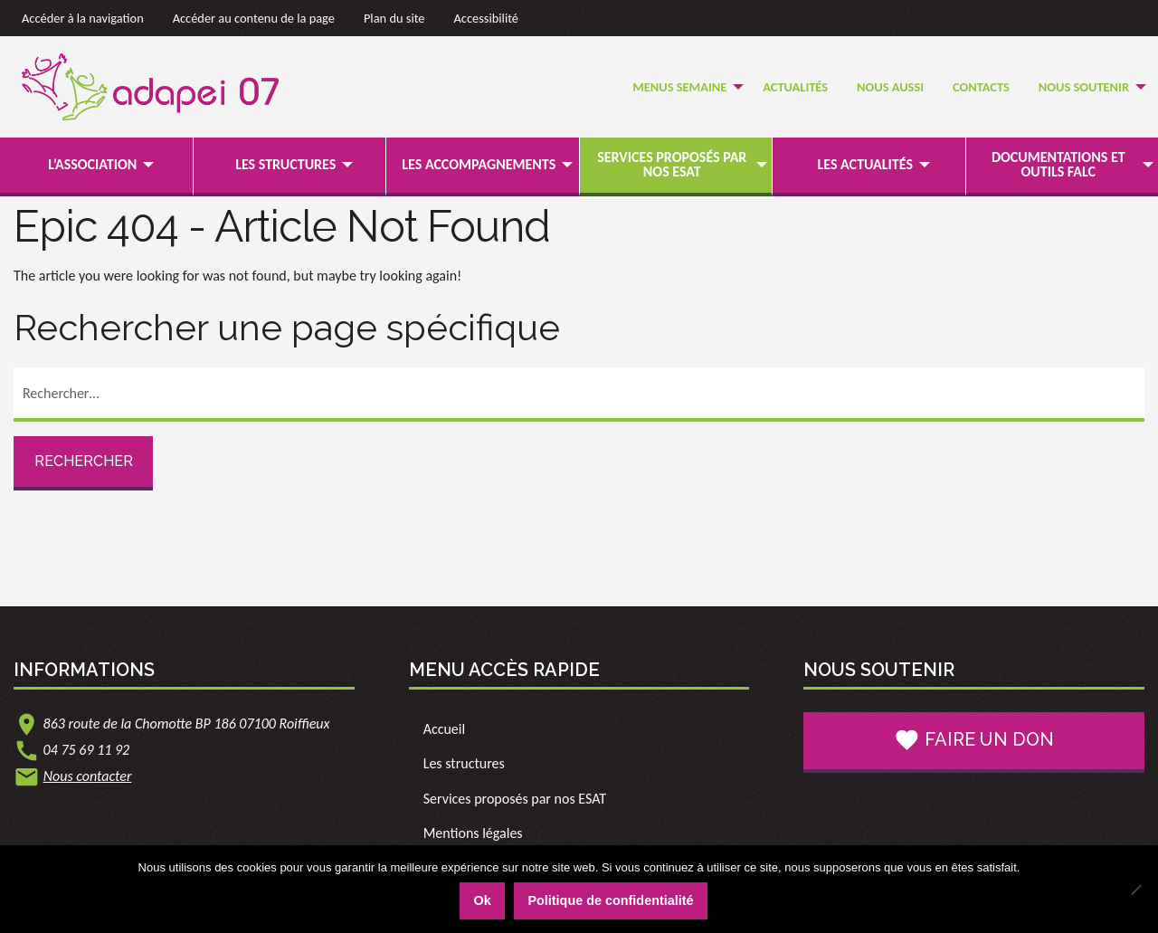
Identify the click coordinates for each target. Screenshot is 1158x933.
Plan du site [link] (394, 18)
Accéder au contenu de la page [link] (254, 18)
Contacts (981, 87)
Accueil (444, 729)
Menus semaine (679, 87)
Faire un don (974, 740)
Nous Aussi (890, 87)
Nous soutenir (1084, 87)
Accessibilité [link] (486, 18)
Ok (481, 900)
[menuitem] (683, 87)
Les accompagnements (478, 164)
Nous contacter (87, 776)
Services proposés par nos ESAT (671, 164)
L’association (92, 164)
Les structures (285, 164)
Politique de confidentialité (610, 900)
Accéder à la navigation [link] (83, 18)
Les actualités (865, 164)
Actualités (795, 87)
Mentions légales (473, 833)
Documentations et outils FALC (1058, 164)
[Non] (1135, 890)
